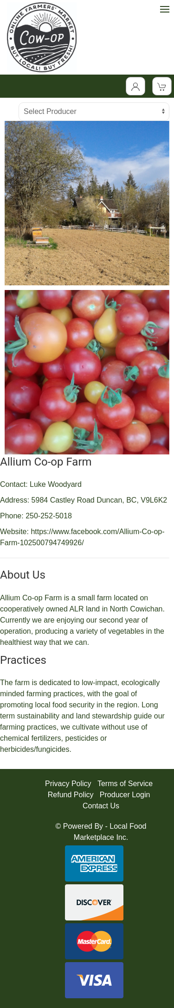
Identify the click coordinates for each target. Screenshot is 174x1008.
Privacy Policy (68, 784)
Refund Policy (71, 795)
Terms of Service (125, 784)
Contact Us (101, 806)
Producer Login (125, 795)
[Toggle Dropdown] (135, 86)
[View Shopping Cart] (162, 86)
